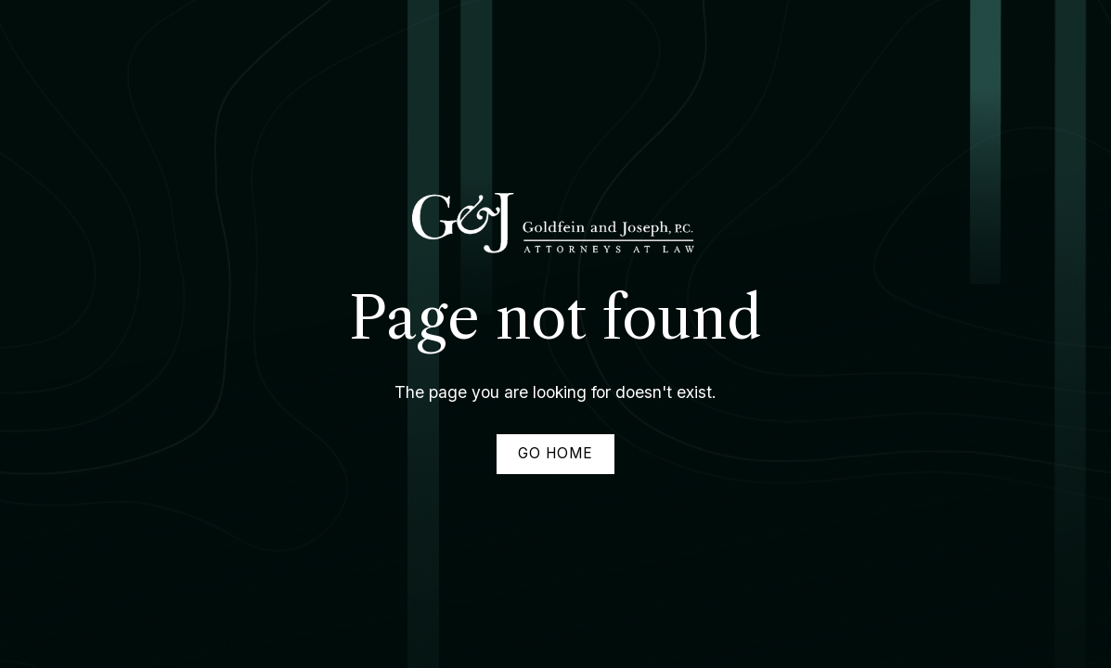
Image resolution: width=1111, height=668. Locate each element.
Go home (555, 453)
